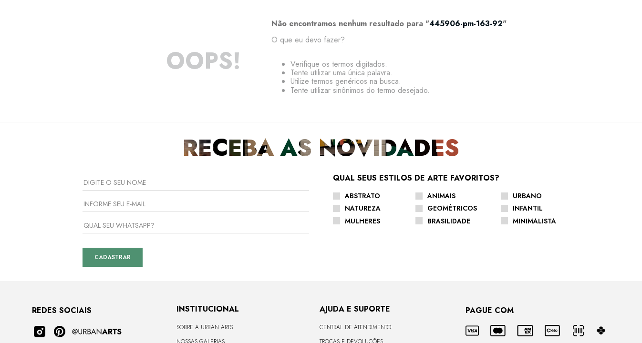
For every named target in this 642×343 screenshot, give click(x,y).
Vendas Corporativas (207, 297)
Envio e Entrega (344, 254)
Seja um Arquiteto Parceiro (215, 283)
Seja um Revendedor (206, 268)
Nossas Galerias (200, 240)
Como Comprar (342, 268)
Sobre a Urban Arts (204, 226)
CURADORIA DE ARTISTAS (208, 254)
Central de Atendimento (355, 226)
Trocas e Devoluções (351, 240)
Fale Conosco (341, 283)
